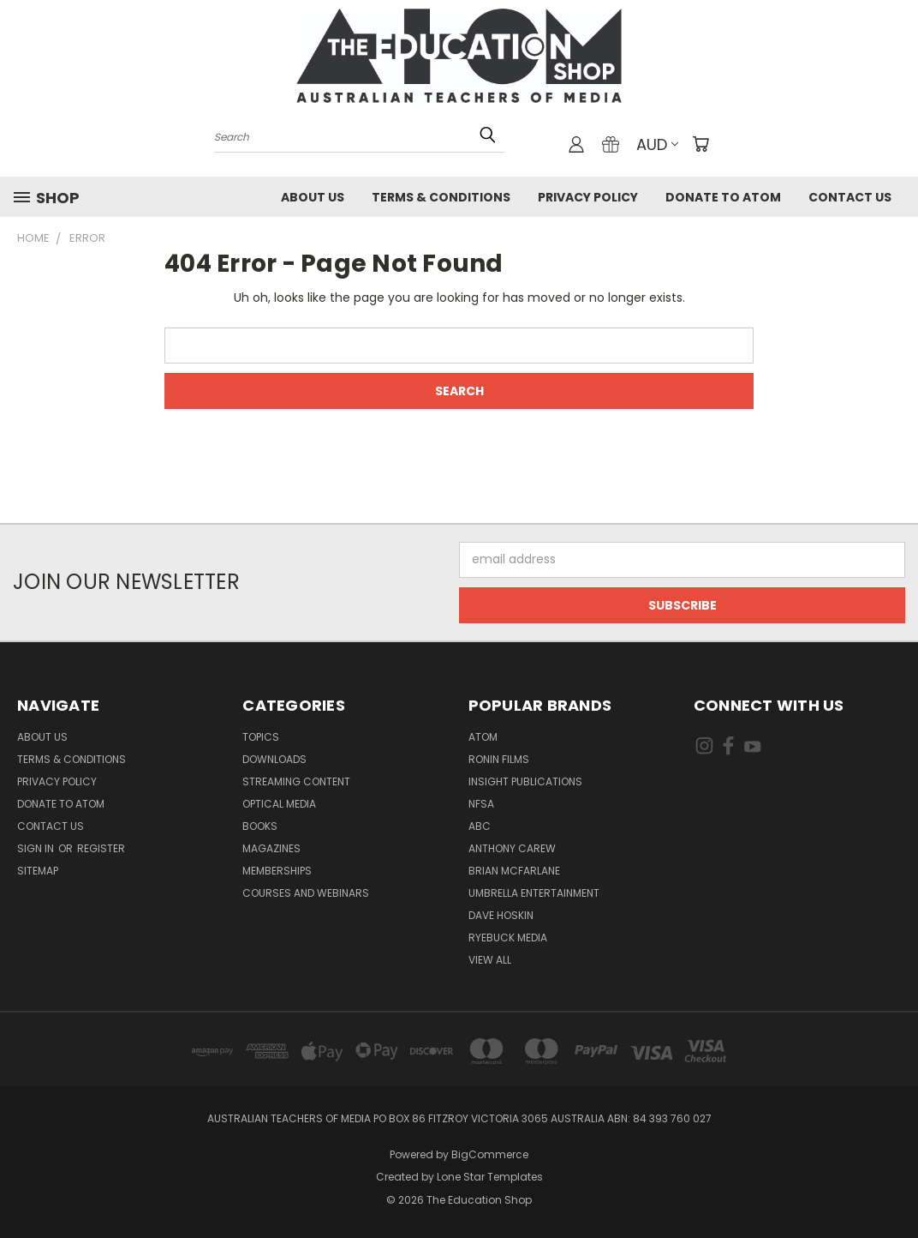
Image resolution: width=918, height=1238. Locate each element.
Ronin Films (498, 759)
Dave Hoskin (501, 915)
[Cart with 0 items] (700, 144)
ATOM (483, 737)
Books (259, 826)
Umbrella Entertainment (533, 893)
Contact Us (849, 197)
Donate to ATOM (723, 197)
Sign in (37, 848)
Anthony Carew (512, 848)
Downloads (274, 759)
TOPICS (260, 737)
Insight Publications (525, 781)
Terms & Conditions (441, 197)
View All (489, 960)
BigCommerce (489, 1154)
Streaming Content (296, 781)
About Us (312, 197)
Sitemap (37, 870)
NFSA (481, 803)
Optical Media (279, 803)
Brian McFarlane (514, 870)
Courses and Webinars (305, 893)
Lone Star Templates (490, 1176)
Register (101, 848)
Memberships (277, 870)
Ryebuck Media (507, 937)
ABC (479, 826)
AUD (657, 144)
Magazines (271, 848)
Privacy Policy (588, 197)
